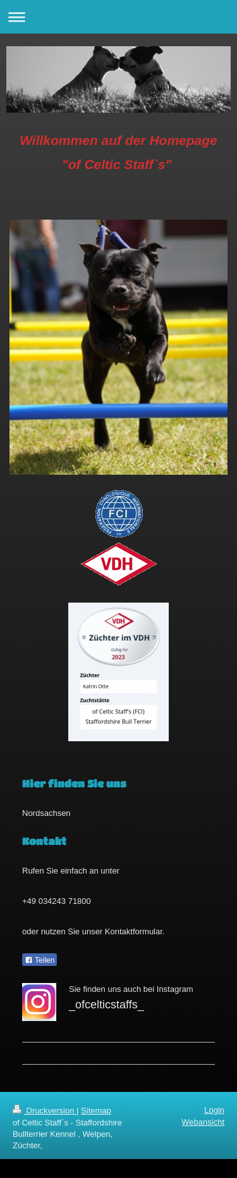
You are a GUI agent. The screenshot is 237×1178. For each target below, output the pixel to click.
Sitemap (96, 1110)
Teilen (39, 960)
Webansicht (202, 1122)
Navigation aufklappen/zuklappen (118, 16)
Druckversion (44, 1110)
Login (214, 1110)
